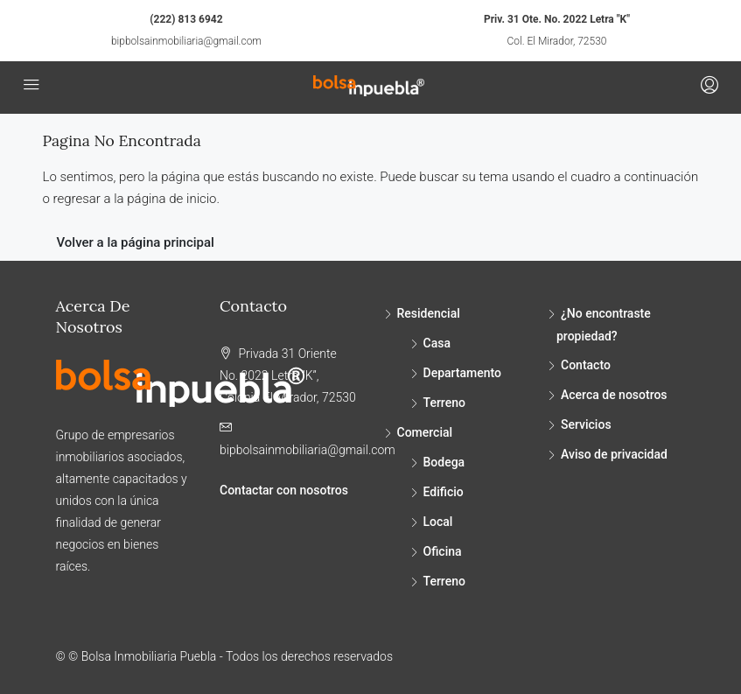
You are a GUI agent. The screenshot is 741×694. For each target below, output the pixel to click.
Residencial (428, 313)
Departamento (462, 373)
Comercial (425, 432)
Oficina (442, 551)
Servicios (586, 424)
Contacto (586, 365)
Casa (437, 343)
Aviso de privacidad (614, 454)
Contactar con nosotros (284, 490)
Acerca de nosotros (614, 395)
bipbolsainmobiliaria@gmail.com (186, 41)
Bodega (444, 462)
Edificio (443, 492)
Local (438, 522)
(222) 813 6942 (186, 19)
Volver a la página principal (135, 242)
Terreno (444, 403)
